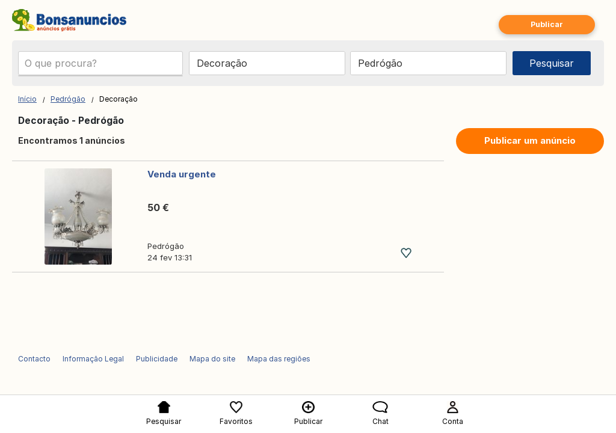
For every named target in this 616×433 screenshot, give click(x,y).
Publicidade (156, 358)
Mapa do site (212, 358)
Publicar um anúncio (530, 140)
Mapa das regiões (278, 358)
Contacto (34, 358)
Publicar (547, 24)
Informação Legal (93, 358)
